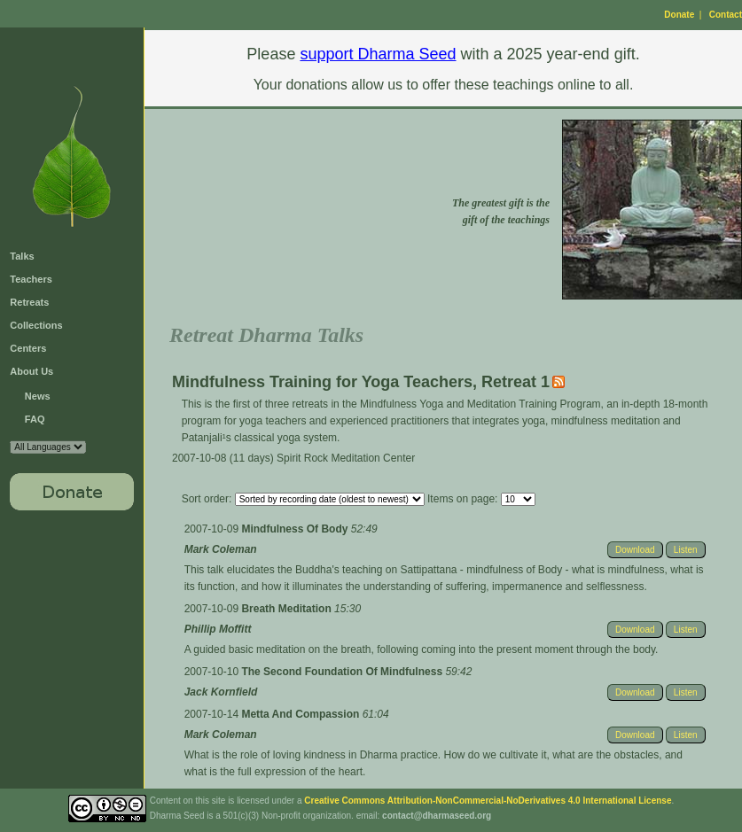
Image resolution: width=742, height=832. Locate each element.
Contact (725, 14)
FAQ (35, 419)
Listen (686, 550)
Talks (22, 256)
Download (634, 550)
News (38, 396)
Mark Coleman (220, 549)
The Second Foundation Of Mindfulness (343, 671)
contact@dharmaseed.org (436, 815)
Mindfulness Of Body (295, 529)
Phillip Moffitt (218, 629)
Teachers (31, 279)
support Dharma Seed (378, 54)
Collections (36, 325)
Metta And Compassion (301, 714)
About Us (31, 371)
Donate (679, 14)
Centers (28, 348)
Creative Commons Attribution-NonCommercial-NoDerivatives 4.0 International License (487, 800)
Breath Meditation (287, 609)
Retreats (29, 302)
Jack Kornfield (221, 692)
